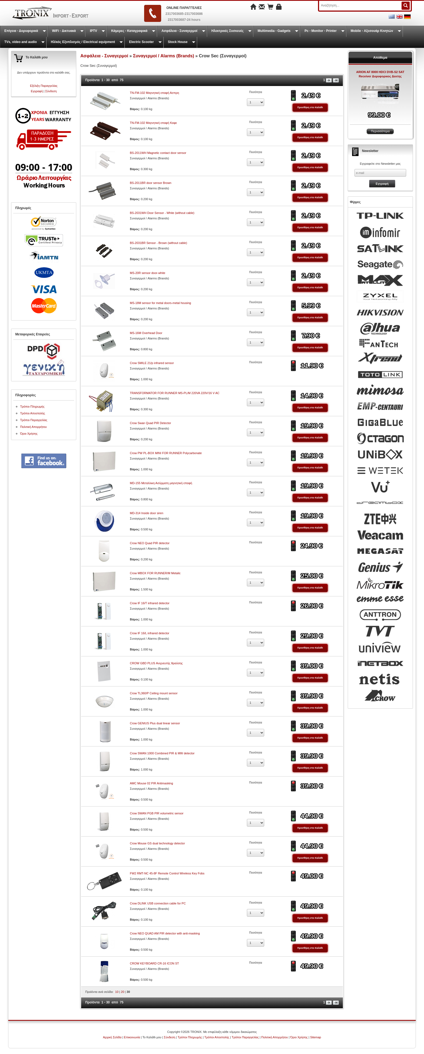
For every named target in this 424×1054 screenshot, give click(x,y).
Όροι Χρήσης (28, 433)
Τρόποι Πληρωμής (32, 406)
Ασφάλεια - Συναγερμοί (179, 31)
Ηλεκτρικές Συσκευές (227, 31)
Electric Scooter (141, 42)
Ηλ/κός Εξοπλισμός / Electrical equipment (83, 42)
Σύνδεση (51, 91)
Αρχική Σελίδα (112, 1037)
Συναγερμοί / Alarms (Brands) (163, 56)
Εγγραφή (37, 91)
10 (116, 991)
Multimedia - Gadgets (274, 31)
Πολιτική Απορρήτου (33, 426)
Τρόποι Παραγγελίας (33, 420)
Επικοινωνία (132, 1037)
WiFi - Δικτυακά (64, 31)
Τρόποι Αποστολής (32, 413)
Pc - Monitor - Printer (320, 31)
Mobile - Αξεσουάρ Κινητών (372, 31)
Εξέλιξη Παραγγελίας (44, 85)
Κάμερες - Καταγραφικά (129, 31)
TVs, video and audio (20, 42)
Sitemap (315, 1037)
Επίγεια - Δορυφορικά (21, 31)
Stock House (178, 42)
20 (122, 991)
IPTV (93, 31)
